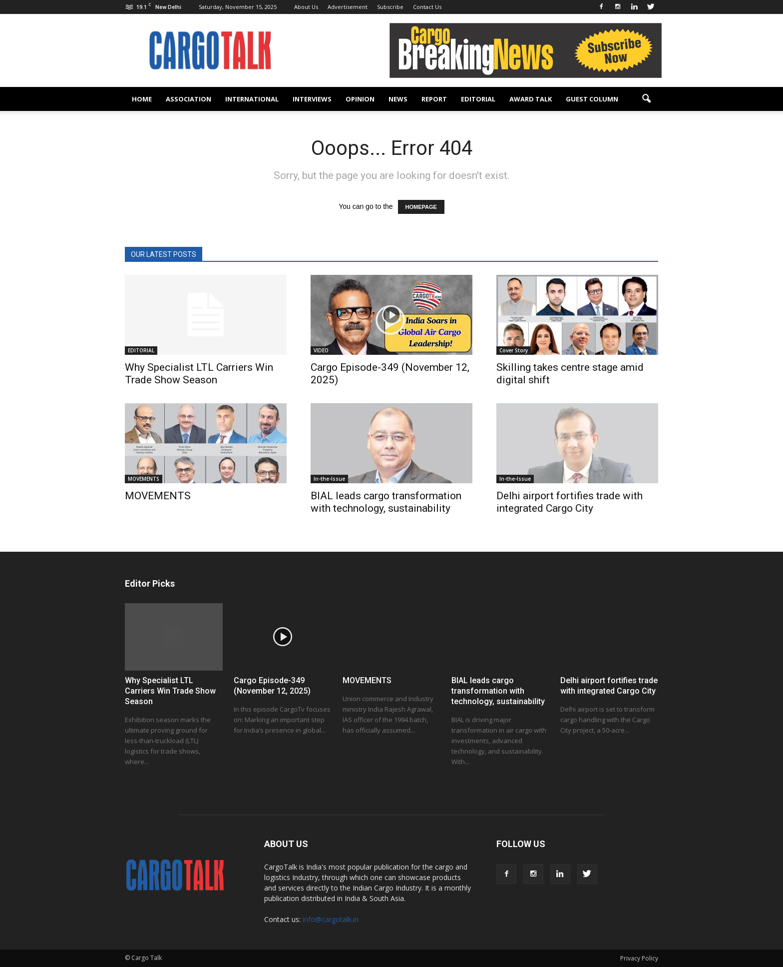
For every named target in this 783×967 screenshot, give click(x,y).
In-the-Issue (329, 478)
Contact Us (427, 6)
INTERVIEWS (312, 98)
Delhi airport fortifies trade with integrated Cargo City (569, 502)
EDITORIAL (478, 98)
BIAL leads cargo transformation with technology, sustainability (386, 502)
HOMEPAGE (421, 207)
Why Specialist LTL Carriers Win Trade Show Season (199, 373)
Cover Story (513, 350)
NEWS (398, 98)
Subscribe (390, 6)
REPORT (434, 98)
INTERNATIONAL (252, 98)
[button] (646, 99)
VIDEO (321, 350)
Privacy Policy (639, 958)
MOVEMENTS (143, 478)
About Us (306, 6)
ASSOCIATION (188, 98)
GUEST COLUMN (592, 98)
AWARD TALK (530, 98)
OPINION (360, 98)
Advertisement (348, 6)
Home (142, 98)
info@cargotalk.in (331, 919)
